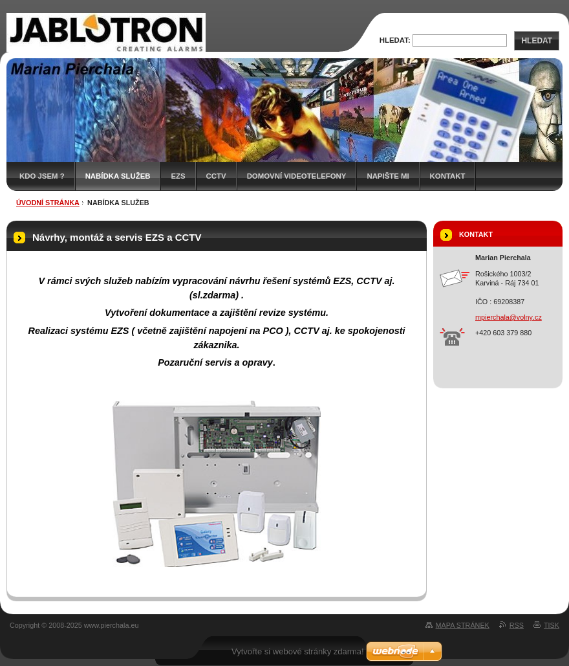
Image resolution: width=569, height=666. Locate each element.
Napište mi (388, 176)
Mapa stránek (462, 625)
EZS (178, 176)
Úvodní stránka (48, 202)
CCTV (216, 176)
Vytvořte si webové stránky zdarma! (297, 651)
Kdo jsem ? (42, 176)
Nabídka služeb (118, 176)
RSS (517, 625)
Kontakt (448, 176)
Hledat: (395, 40)
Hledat (536, 40)
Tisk (551, 625)
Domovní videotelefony (297, 176)
